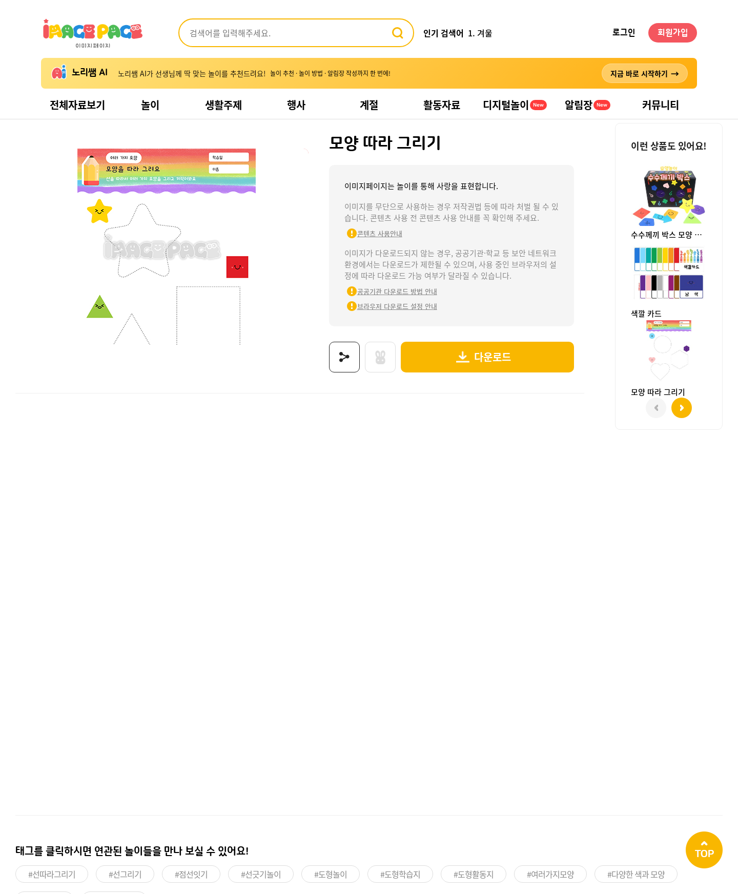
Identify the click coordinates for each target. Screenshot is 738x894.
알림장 (587, 104)
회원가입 (673, 32)
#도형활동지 (474, 874)
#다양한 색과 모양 (636, 874)
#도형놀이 (330, 874)
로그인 (624, 32)
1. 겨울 (480, 33)
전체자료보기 (77, 104)
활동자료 (441, 104)
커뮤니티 (660, 104)
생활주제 (223, 104)
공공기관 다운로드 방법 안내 (397, 291)
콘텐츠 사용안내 (379, 233)
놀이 (150, 104)
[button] (681, 408)
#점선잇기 (191, 874)
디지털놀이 (515, 104)
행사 (296, 104)
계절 (369, 104)
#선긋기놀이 (261, 874)
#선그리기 (125, 874)
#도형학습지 (400, 874)
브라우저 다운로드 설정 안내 (397, 306)
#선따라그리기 (51, 874)
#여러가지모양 (550, 874)
